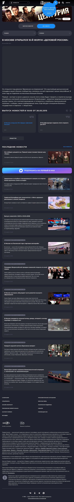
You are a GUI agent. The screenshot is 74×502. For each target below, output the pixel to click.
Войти (68, 2)
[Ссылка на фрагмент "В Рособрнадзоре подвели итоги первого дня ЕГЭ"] (55, 123)
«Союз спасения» (62, 448)
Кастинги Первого (7, 411)
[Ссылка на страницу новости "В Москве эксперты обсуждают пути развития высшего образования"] (37, 298)
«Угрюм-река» (6, 450)
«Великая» (26, 450)
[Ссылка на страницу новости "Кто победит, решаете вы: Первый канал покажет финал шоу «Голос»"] (37, 157)
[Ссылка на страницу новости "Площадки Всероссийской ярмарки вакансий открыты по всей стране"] (37, 272)
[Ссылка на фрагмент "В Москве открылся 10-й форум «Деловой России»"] (19, 123)
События (40, 408)
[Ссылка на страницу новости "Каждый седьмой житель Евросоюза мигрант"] (37, 350)
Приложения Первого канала (10, 408)
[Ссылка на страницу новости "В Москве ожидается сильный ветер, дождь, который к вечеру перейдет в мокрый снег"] (37, 324)
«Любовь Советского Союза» (48, 448)
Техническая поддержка (45, 404)
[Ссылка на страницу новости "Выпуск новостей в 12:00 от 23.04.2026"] (37, 224)
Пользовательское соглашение (47, 397)
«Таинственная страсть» (44, 450)
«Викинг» (13, 450)
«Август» (37, 448)
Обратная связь (42, 401)
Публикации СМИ (42, 411)
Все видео (5, 415)
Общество (13, 138)
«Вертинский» (33, 450)
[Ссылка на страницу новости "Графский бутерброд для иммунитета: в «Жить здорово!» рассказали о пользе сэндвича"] (37, 203)
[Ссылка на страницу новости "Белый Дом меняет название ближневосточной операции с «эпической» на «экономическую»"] (37, 377)
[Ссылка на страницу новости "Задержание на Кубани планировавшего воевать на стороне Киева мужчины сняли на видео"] (37, 184)
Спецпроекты (6, 401)
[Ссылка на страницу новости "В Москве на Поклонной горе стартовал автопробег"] (37, 248)
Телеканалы (11, 473)
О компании (5, 397)
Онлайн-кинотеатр (7, 404)
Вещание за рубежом (25, 424)
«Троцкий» (19, 450)
